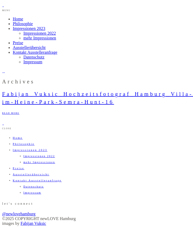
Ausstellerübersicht (29, 47)
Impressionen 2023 (29, 28)
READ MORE (10, 113)
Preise (18, 43)
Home (18, 19)
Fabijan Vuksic (33, 223)
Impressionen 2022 (39, 33)
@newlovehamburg (19, 214)
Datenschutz (33, 57)
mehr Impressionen (39, 38)
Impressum (32, 62)
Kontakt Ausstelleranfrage (35, 52)
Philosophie (23, 23)
